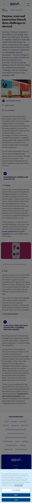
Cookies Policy (18, 485)
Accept (16, 499)
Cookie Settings (16, 490)
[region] (16, 486)
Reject (16, 495)
